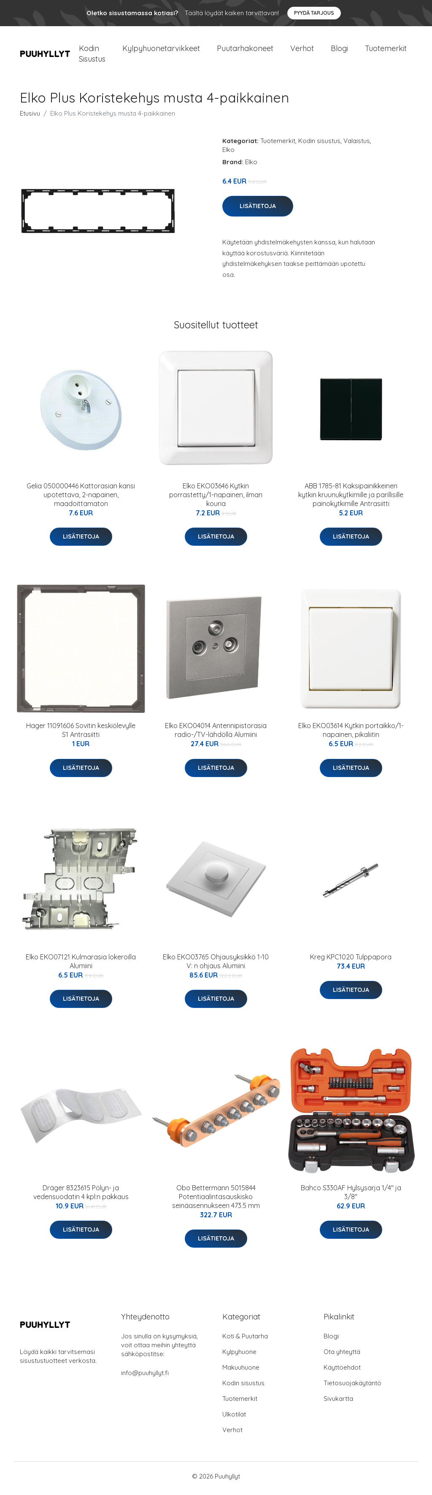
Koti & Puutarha (245, 1340)
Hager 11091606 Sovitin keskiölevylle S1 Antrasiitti (80, 734)
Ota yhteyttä (342, 1356)
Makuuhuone (240, 1372)
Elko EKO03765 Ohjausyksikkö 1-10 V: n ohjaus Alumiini (216, 965)
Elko (228, 154)
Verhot (302, 50)
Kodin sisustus (319, 145)
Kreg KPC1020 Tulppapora (351, 961)
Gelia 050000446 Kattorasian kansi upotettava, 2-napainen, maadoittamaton (81, 499)
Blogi (339, 50)
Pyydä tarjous (314, 13)
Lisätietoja (258, 210)
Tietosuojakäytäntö (352, 1387)
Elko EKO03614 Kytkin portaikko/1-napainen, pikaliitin (351, 734)
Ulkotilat (234, 1418)
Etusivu (30, 118)
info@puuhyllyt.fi (145, 1377)
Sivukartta (338, 1403)
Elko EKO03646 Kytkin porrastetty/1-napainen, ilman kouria (215, 499)
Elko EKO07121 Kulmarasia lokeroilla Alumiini (81, 965)
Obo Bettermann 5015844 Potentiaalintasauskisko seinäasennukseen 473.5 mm (216, 1201)
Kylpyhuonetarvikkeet (161, 50)
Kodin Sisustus (92, 56)
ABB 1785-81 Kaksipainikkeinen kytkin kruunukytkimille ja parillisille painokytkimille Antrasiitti (350, 499)
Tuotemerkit (386, 50)
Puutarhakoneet (245, 50)
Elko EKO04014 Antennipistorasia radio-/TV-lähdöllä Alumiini (216, 734)
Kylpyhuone (239, 1356)
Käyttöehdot (342, 1372)
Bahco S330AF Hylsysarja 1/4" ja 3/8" (351, 1196)
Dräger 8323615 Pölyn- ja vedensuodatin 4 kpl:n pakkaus (81, 1196)
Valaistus (356, 145)
